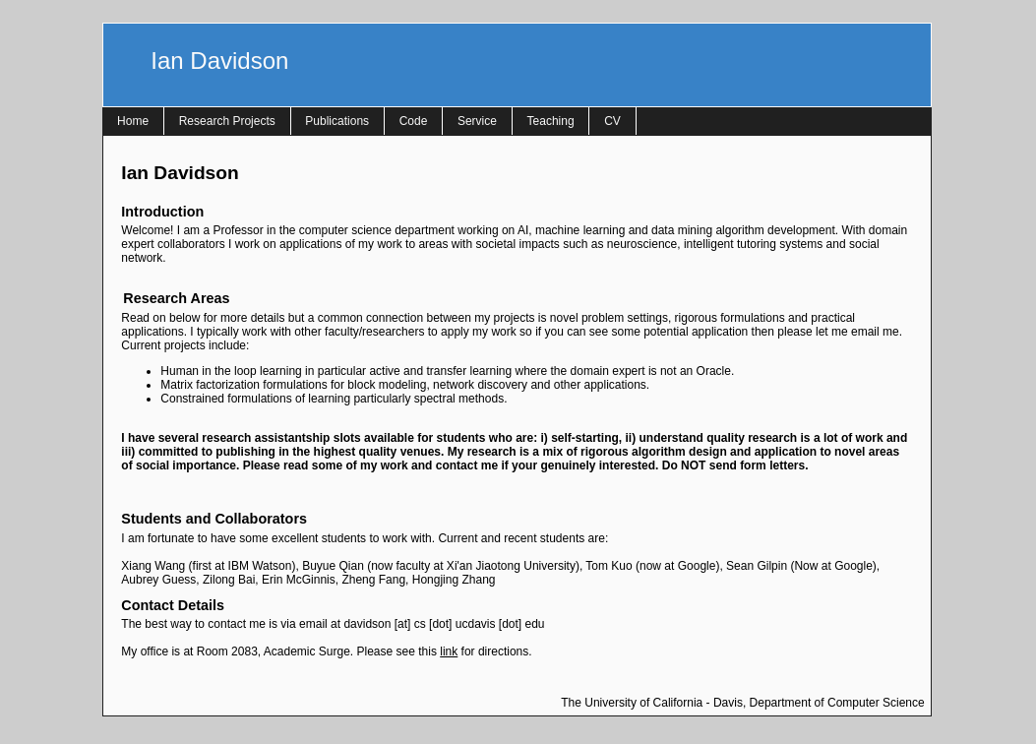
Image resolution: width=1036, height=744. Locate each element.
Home (133, 121)
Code (413, 121)
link (448, 651)
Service (477, 121)
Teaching (551, 121)
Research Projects (227, 121)
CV (612, 121)
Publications (337, 121)
